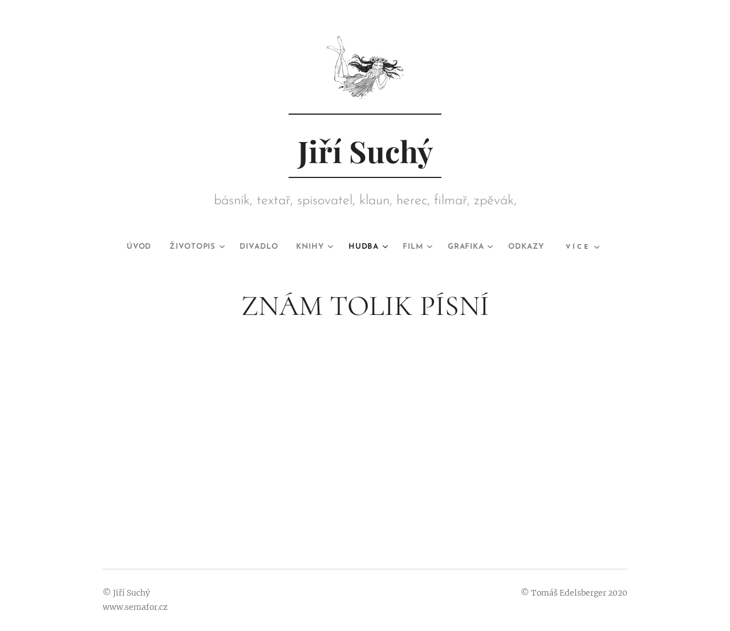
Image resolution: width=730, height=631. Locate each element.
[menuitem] (123, 247)
